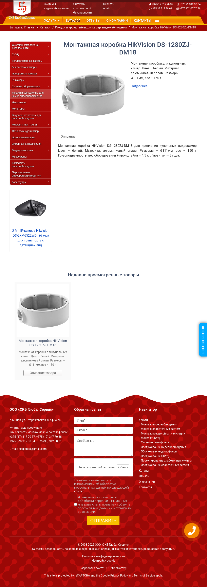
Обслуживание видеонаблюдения (163, 447)
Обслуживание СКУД (155, 456)
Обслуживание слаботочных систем (165, 465)
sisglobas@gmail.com (32, 448)
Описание (68, 136)
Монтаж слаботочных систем (160, 428)
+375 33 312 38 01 (161, 8)
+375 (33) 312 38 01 (49, 441)
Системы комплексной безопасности (82, 8)
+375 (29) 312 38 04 (22, 441)
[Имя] (103, 420)
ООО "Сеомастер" (116, 568)
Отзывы (93, 21)
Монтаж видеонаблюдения (159, 424)
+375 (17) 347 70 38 (49, 436)
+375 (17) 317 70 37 (22, 436)
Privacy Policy (119, 575)
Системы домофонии (155, 442)
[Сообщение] (103, 446)
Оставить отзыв (203, 340)
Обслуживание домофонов (159, 451)
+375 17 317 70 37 (162, 4)
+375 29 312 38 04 (190, 4)
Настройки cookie (103, 560)
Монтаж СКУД (150, 438)
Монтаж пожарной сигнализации (163, 433)
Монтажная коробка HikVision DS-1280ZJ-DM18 (43, 343)
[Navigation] (157, 20)
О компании (117, 21)
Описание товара (43, 373)
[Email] (103, 430)
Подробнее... (140, 86)
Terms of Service (144, 575)
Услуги (50, 21)
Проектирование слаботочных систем (166, 460)
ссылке (79, 491)
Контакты (142, 21)
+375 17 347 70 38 (190, 8)
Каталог (73, 21)
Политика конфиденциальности (103, 556)
